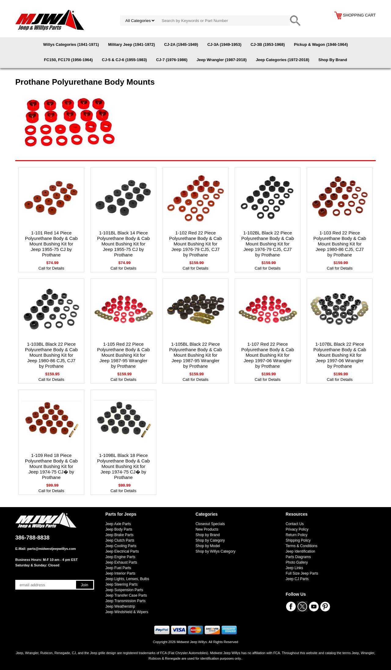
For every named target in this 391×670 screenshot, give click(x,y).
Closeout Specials (210, 524)
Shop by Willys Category (216, 551)
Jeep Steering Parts (121, 584)
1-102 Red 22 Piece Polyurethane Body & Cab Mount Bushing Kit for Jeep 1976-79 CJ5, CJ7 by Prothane (195, 243)
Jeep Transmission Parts (125, 601)
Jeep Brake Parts (119, 535)
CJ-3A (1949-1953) (224, 44)
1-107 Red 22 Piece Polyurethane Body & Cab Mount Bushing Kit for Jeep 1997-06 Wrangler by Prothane (267, 355)
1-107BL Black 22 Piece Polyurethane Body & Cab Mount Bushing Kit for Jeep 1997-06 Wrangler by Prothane (339, 355)
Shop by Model (208, 546)
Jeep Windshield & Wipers (126, 612)
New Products (207, 529)
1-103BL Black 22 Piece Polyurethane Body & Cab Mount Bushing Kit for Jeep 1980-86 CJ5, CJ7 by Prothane (51, 355)
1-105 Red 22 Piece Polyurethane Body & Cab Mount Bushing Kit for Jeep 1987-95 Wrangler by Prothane (123, 355)
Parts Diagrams (298, 557)
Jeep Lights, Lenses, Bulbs (127, 579)
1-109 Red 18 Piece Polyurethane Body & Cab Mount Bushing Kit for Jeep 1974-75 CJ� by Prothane (51, 466)
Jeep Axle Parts (118, 524)
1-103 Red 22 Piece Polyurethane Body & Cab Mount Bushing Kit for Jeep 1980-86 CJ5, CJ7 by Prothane (339, 243)
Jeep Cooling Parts (120, 546)
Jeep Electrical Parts (122, 551)
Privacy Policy (297, 529)
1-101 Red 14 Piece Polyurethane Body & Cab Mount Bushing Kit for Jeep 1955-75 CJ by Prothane (51, 243)
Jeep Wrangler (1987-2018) (222, 59)
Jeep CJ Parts (297, 579)
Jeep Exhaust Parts (121, 562)
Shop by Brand (208, 535)
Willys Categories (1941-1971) (71, 44)
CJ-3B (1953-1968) (267, 44)
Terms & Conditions (301, 546)
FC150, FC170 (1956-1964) (68, 59)
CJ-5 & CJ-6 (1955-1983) (124, 59)
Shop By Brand (332, 59)
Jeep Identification (300, 551)
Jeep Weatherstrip (120, 606)
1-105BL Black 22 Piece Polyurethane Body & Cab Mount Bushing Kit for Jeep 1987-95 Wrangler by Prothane (195, 355)
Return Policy (296, 535)
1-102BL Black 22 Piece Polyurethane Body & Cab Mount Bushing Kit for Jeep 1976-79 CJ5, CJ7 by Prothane (267, 243)
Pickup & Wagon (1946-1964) (321, 44)
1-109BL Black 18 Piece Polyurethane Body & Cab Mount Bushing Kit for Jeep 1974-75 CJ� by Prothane (123, 466)
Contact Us (295, 524)
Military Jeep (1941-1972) (131, 44)
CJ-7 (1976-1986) (172, 59)
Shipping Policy (298, 540)
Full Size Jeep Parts (302, 573)
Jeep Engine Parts (120, 557)
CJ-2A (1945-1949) (181, 44)
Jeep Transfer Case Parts (126, 595)
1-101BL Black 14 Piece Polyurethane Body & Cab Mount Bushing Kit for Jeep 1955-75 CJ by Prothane (123, 243)
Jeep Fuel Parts (118, 568)
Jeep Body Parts (118, 529)
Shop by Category (210, 540)
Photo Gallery (297, 562)
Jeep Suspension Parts (124, 590)
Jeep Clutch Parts (119, 540)
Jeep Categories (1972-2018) (282, 59)
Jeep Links (294, 568)
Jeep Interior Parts (120, 573)
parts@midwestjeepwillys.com (51, 548)
